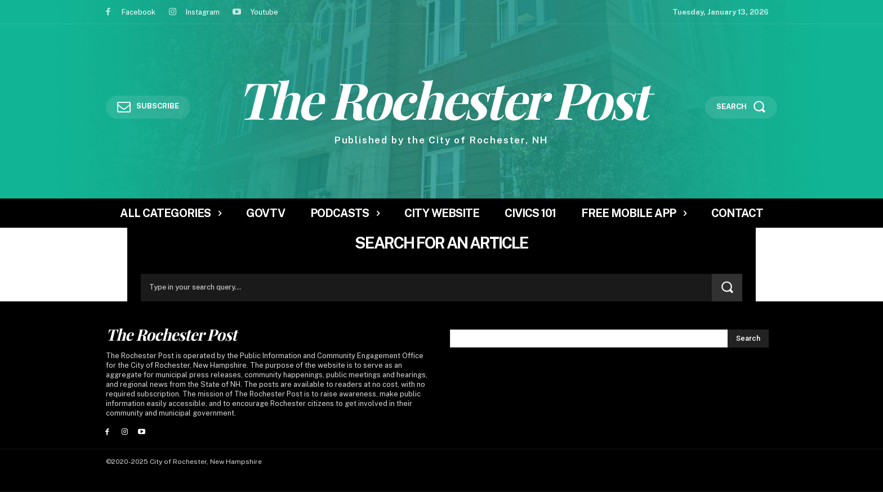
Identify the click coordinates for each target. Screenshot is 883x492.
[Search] (727, 287)
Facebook (138, 12)
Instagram (203, 12)
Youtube (264, 12)
